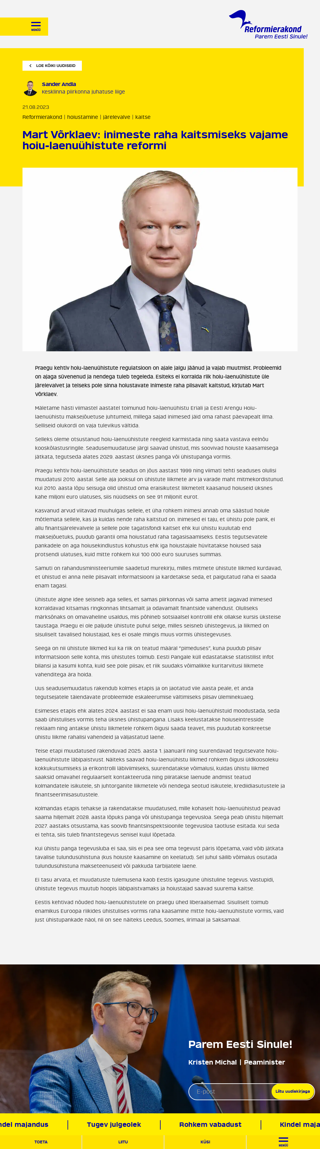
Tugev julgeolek (116, 1125)
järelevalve (116, 117)
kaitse (143, 117)
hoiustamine (82, 117)
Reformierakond (42, 117)
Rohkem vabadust (213, 1125)
